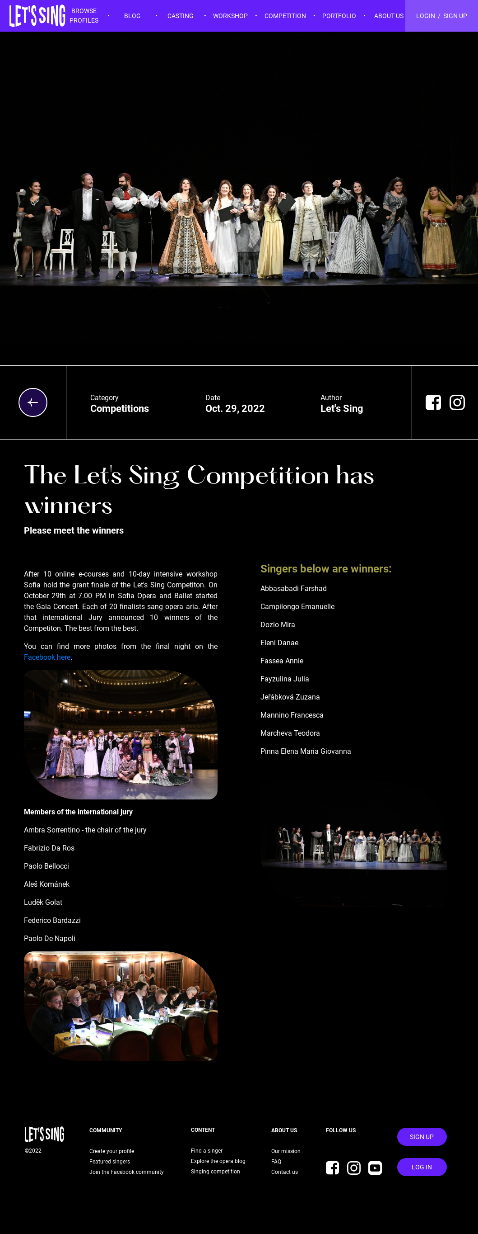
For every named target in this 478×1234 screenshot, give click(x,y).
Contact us (284, 1172)
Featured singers (109, 1161)
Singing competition (215, 1171)
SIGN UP (455, 15)
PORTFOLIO (339, 15)
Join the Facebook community (126, 1172)
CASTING (180, 15)
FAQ (275, 1161)
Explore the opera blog (218, 1161)
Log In (422, 1167)
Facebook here (47, 657)
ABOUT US (389, 15)
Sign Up (422, 1136)
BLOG (132, 15)
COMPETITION (285, 15)
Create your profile (111, 1151)
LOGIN (425, 15)
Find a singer (207, 1151)
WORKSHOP (230, 15)
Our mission (285, 1151)
